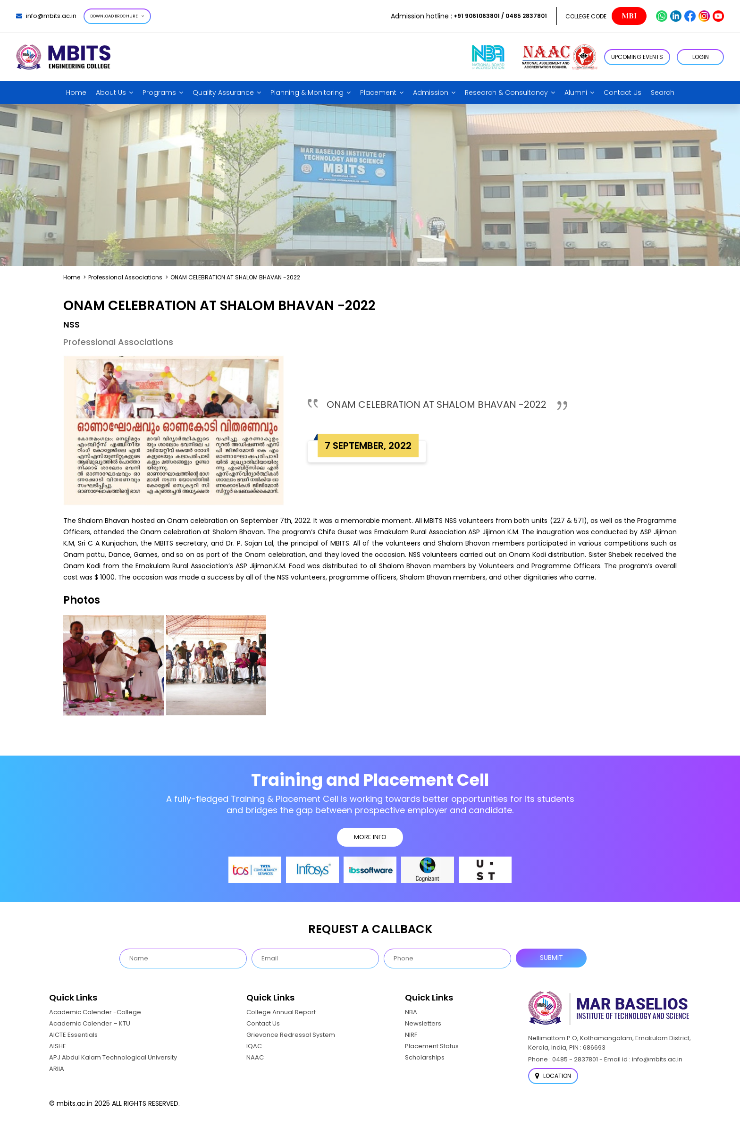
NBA (411, 1012)
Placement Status (432, 1046)
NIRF (411, 1034)
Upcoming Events (637, 57)
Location (553, 1076)
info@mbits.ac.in (46, 15)
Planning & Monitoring (307, 92)
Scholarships (425, 1057)
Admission (430, 92)
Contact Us (622, 92)
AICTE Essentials (73, 1034)
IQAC (254, 1046)
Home (76, 92)
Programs (159, 92)
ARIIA (56, 1068)
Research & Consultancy (506, 92)
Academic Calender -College (95, 1012)
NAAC (255, 1057)
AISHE (57, 1046)
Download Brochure (117, 16)
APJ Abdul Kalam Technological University (113, 1057)
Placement (378, 92)
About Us (111, 92)
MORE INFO (370, 837)
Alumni (575, 92)
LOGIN (700, 57)
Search (662, 92)
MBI (629, 16)
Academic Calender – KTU (89, 1023)
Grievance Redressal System (290, 1034)
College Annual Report (281, 1012)
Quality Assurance (223, 92)
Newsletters (423, 1023)
